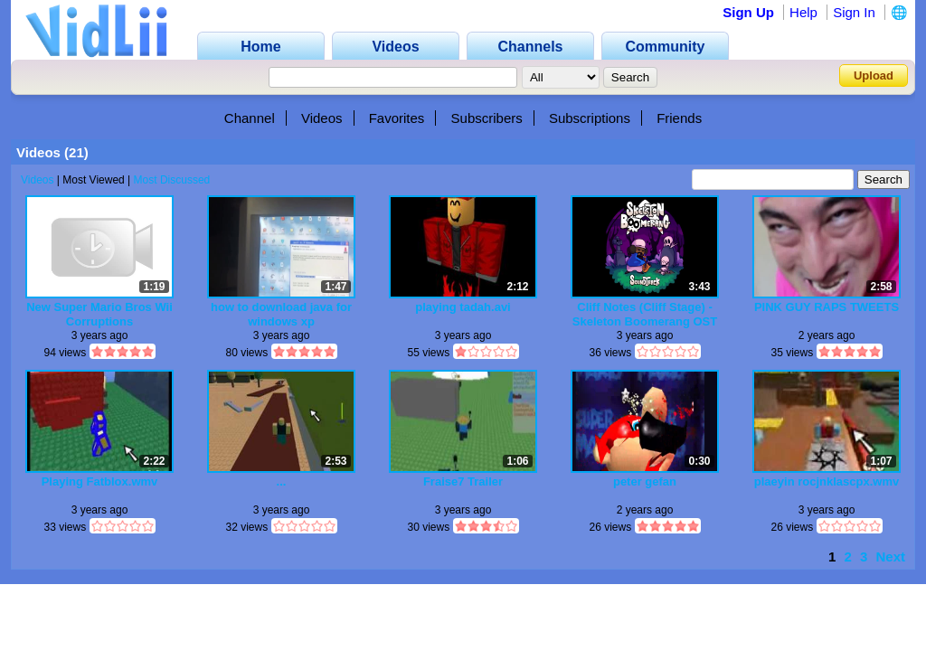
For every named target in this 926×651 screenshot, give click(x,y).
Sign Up (748, 12)
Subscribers (487, 118)
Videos (322, 118)
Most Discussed (172, 180)
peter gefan (644, 481)
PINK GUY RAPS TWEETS (826, 307)
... (282, 481)
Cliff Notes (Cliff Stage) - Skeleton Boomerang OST (644, 314)
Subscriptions (589, 118)
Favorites (397, 118)
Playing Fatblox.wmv (100, 481)
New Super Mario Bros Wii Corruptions (99, 314)
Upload (873, 75)
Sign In (854, 12)
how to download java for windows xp (281, 314)
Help (803, 12)
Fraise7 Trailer (463, 481)
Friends (679, 118)
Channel (249, 118)
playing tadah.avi (462, 307)
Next (890, 556)
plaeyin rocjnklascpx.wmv (826, 481)
